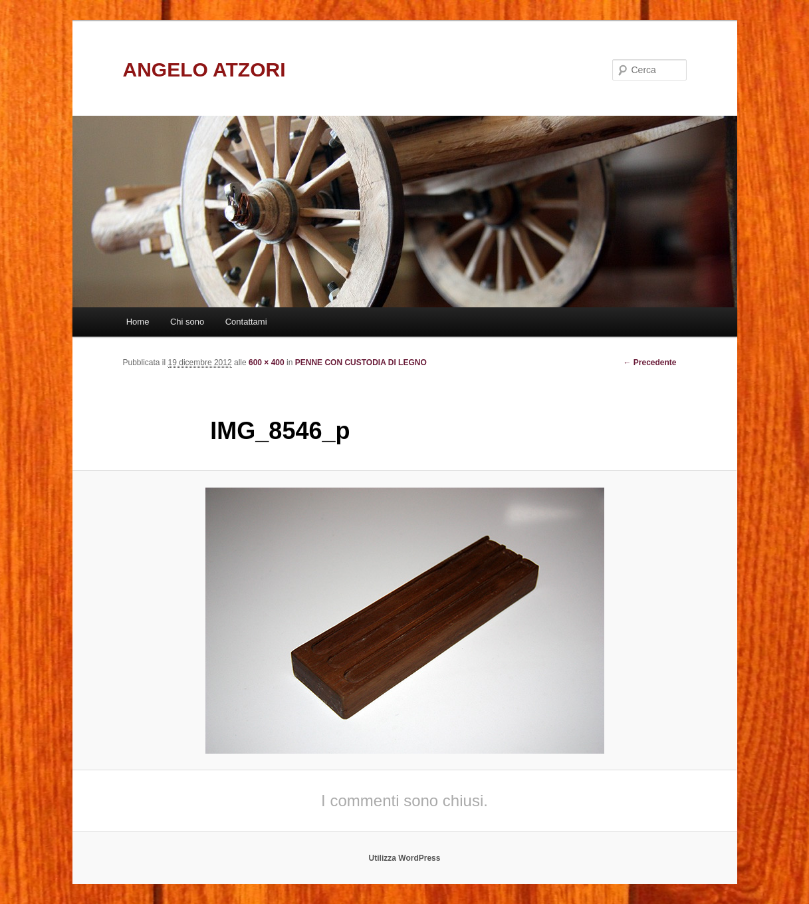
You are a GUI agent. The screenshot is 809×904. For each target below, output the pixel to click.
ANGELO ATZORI (204, 69)
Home (138, 322)
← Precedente (649, 362)
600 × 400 (267, 362)
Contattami (246, 322)
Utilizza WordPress (405, 858)
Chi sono (187, 322)
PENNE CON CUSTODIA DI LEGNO (361, 362)
